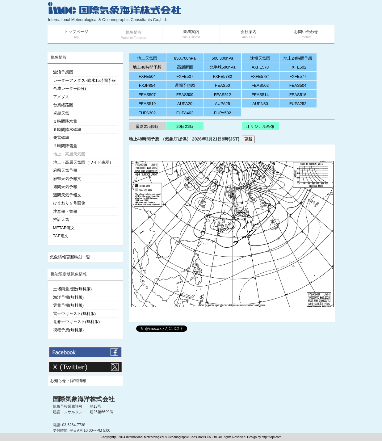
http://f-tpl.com (271, 437)
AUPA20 (184, 103)
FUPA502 (222, 113)
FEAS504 (298, 85)
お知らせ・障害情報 (68, 380)
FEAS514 (260, 94)
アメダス (61, 96)
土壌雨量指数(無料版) (72, 289)
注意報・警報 (65, 211)
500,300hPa (222, 58)
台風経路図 (63, 105)
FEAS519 (147, 103)
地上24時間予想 (297, 58)
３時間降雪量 (65, 146)
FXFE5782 (222, 76)
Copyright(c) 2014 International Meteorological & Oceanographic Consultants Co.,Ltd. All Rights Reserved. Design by (181, 437)
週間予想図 (185, 85)
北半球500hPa (223, 67)
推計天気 (61, 219)
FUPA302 (147, 113)
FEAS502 (260, 85)
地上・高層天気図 (69, 154)
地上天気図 (147, 58)
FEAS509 (185, 94)
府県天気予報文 (67, 178)
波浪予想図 (63, 72)
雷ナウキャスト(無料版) (74, 313)
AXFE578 (260, 67)
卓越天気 (61, 113)
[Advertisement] (261, 12)
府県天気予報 (65, 170)
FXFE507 (184, 76)
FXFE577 (297, 76)
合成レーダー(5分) (69, 88)
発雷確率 (61, 137)
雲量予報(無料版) (68, 305)
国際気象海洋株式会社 (84, 399)
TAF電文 (61, 235)
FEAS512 (222, 94)
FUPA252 (297, 103)
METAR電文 (64, 227)
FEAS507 (147, 94)
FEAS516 (298, 94)
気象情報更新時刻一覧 (70, 257)
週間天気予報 (65, 186)
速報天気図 (260, 58)
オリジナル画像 (260, 126)
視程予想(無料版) (68, 330)
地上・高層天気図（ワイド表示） (83, 162)
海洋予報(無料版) (68, 297)
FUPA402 (184, 113)
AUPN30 (260, 103)
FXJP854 (147, 85)
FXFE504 (147, 76)
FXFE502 (297, 67)
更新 (248, 139)
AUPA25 (222, 103)
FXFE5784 (260, 76)
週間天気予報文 (67, 195)
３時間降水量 (65, 121)
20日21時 (184, 126)
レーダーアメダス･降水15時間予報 (84, 80)
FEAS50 (222, 85)
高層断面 (185, 67)
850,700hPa (184, 58)
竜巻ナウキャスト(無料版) (76, 321)
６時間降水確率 (67, 129)
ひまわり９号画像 (69, 203)
